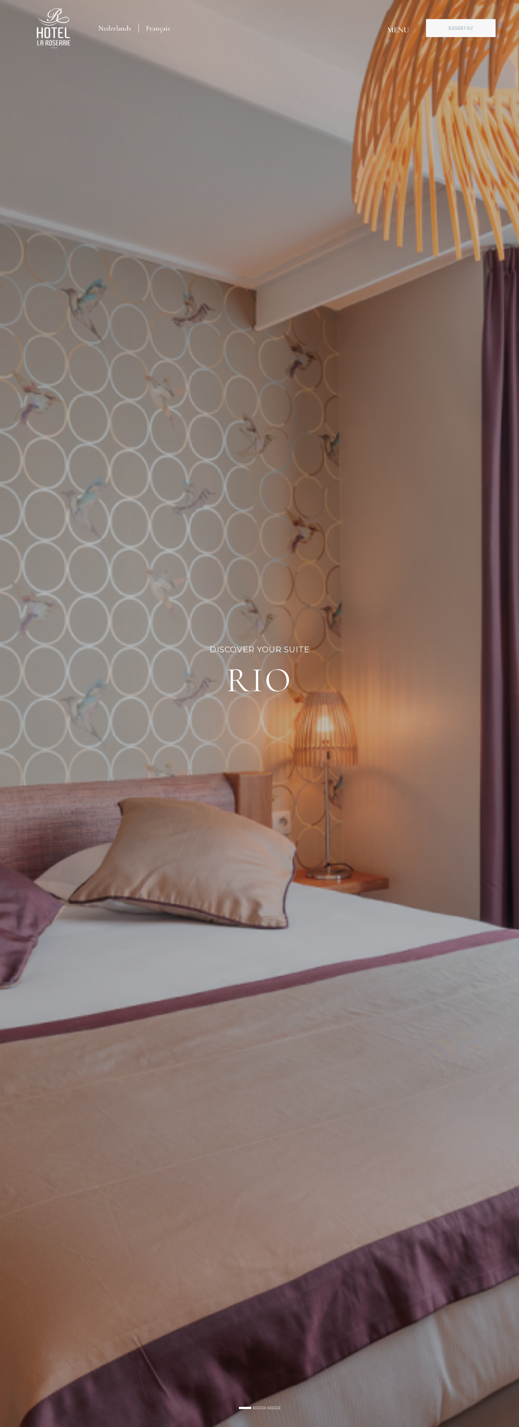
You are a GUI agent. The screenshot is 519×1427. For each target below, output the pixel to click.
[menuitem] (115, 28)
